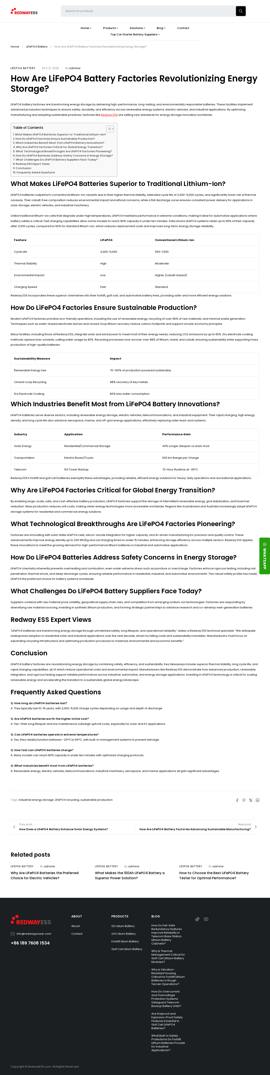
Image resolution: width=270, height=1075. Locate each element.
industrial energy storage (36, 800)
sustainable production (96, 800)
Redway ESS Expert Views (33, 164)
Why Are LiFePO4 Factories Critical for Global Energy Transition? (59, 147)
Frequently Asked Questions (36, 172)
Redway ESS (109, 115)
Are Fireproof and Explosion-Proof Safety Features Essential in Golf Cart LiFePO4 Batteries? (167, 1021)
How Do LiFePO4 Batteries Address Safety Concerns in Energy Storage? (64, 155)
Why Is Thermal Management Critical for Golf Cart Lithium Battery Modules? (168, 956)
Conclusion (23, 168)
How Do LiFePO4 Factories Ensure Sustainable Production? (55, 139)
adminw (74, 68)
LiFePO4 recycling (67, 800)
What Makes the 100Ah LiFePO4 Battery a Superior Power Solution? (130, 875)
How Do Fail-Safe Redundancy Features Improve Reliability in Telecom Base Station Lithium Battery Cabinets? (166, 934)
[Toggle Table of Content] (108, 128)
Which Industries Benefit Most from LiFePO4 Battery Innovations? (60, 143)
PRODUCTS (119, 916)
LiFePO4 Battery (36, 47)
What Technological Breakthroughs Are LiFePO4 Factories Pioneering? (64, 151)
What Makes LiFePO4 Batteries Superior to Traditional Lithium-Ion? (60, 134)
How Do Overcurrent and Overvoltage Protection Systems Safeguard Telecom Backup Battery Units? (166, 998)
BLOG (155, 916)
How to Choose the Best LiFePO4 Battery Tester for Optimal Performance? (214, 875)
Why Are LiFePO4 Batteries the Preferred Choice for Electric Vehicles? (45, 875)
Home (15, 47)
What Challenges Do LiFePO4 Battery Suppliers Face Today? (57, 159)
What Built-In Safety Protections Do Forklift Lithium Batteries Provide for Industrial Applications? (168, 1043)
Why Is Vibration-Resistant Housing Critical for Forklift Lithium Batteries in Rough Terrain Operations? (168, 977)
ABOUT (76, 916)
